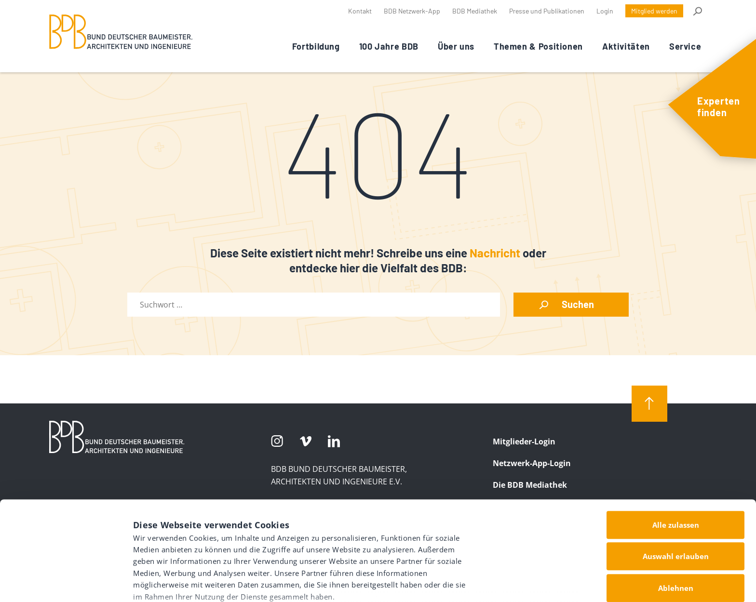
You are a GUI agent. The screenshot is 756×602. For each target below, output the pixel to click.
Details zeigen (499, 578)
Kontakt (360, 11)
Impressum (156, 544)
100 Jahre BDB (388, 46)
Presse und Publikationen (546, 11)
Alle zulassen (675, 453)
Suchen (578, 304)
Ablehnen (675, 517)
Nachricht (495, 253)
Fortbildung (316, 46)
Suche (697, 11)
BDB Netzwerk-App (412, 11)
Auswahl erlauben (676, 485)
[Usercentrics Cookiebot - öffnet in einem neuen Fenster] (62, 583)
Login (604, 11)
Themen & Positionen (538, 46)
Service (685, 46)
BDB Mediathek (474, 11)
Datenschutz (213, 544)
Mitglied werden (654, 11)
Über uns (456, 46)
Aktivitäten (626, 46)
